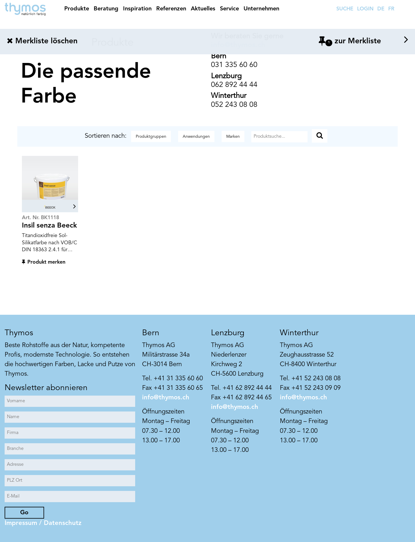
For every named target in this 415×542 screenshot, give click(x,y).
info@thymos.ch (165, 397)
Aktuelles (203, 9)
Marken (233, 137)
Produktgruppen (151, 137)
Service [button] (229, 9)
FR (391, 9)
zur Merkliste (363, 41)
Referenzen (171, 9)
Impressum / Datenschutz (43, 523)
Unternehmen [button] (261, 9)
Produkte (76, 9)
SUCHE (344, 9)
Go (24, 513)
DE (380, 9)
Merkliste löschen (42, 41)
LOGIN (365, 9)
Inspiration (137, 9)
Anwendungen (196, 137)
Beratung (106, 9)
